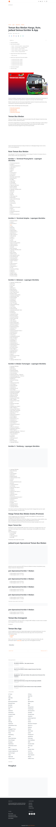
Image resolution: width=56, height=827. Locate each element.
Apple (11, 636)
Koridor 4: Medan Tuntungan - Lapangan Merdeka (20, 50)
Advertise (30, 803)
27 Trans (10, 694)
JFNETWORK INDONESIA (12, 816)
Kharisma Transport (32, 723)
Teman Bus (11, 645)
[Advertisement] (28, 15)
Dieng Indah (31, 707)
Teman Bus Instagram (15, 66)
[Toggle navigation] (47, 1)
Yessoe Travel (11, 758)
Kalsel (29, 720)
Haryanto (30, 716)
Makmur (30, 727)
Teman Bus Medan (14, 42)
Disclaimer (31, 806)
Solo (9, 747)
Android (12, 635)
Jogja (9, 720)
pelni (24, 679)
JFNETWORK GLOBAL (12, 815)
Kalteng (10, 721)
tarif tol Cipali (11, 753)
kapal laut (21, 679)
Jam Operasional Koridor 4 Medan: (17, 63)
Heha (9, 718)
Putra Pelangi (11, 740)
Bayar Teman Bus (14, 55)
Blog (29, 703)
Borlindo (10, 705)
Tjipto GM (10, 756)
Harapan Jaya (31, 714)
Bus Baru (10, 707)
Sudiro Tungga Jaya (12, 749)
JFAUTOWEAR (10, 818)
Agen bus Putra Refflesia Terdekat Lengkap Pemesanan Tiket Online (27, 669)
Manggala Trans (12, 729)
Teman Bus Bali (13, 109)
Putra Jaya (30, 738)
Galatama (10, 710)
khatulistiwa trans (12, 725)
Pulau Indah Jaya (12, 738)
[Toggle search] (45, 1)
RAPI (29, 742)
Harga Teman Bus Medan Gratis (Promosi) (18, 53)
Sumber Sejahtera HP (13, 751)
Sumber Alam (31, 749)
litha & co (30, 725)
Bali (29, 699)
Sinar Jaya (30, 745)
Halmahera (21, 662)
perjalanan (30, 736)
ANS (9, 699)
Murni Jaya (21, 673)
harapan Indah (11, 714)
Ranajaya (10, 742)
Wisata (29, 756)
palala (29, 732)
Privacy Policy (31, 808)
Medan (29, 729)
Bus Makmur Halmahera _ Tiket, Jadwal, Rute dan (24, 663)
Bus (29, 705)
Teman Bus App (13, 68)
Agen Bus (17, 662)
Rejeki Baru (11, 743)
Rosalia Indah (31, 743)
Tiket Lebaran (31, 754)
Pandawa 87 (30, 734)
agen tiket (19, 640)
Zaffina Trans (31, 758)
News (9, 732)
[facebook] (38, 1)
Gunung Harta (22, 685)
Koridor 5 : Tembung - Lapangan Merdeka (18, 51)
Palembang (11, 734)
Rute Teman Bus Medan (15, 44)
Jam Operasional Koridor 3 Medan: (17, 62)
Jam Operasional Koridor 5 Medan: (17, 64)
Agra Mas (10, 697)
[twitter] (40, 1)
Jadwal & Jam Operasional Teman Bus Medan (19, 57)
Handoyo (30, 712)
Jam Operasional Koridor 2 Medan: (17, 60)
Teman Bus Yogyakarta (15, 108)
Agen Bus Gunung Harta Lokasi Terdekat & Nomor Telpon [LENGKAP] (27, 686)
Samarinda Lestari (12, 745)
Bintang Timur (11, 703)
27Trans (30, 694)
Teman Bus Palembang (15, 112)
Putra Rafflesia (22, 667)
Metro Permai (11, 731)
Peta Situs (30, 804)
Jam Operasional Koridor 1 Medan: (17, 59)
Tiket (9, 754)
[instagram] (42, 1)
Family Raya (30, 708)
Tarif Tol (30, 751)
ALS (11, 224)
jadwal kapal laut (16, 679)
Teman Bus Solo (13, 110)
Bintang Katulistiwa (12, 701)
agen (15, 662)
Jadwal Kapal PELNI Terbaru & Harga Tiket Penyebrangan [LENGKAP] (27, 680)
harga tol (10, 716)
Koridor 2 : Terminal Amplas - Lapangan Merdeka (19, 47)
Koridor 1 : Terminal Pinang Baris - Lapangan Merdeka (20, 46)
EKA (9, 708)
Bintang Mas (31, 701)
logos (9, 727)
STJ (28, 747)
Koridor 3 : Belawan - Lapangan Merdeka (18, 48)
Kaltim (29, 721)
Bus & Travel (10, 813)
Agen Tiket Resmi (31, 825)
